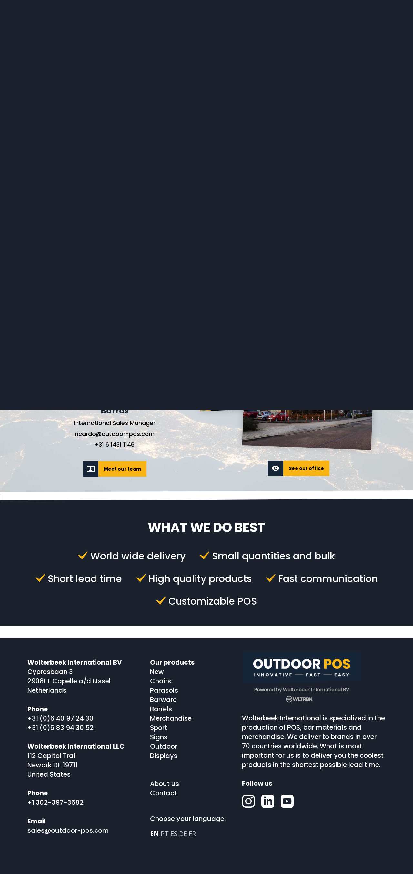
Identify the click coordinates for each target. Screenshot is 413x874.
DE (183, 833)
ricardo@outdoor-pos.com (115, 434)
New (157, 671)
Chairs (160, 680)
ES (173, 833)
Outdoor (163, 746)
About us (164, 783)
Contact (163, 793)
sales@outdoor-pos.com (68, 830)
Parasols (164, 690)
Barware (163, 699)
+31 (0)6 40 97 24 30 (60, 718)
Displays (163, 755)
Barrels (161, 709)
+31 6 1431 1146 (115, 445)
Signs (158, 737)
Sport (158, 727)
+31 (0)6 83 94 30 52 (60, 727)
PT (165, 833)
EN (154, 833)
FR (192, 833)
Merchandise (171, 718)
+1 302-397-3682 (55, 802)
